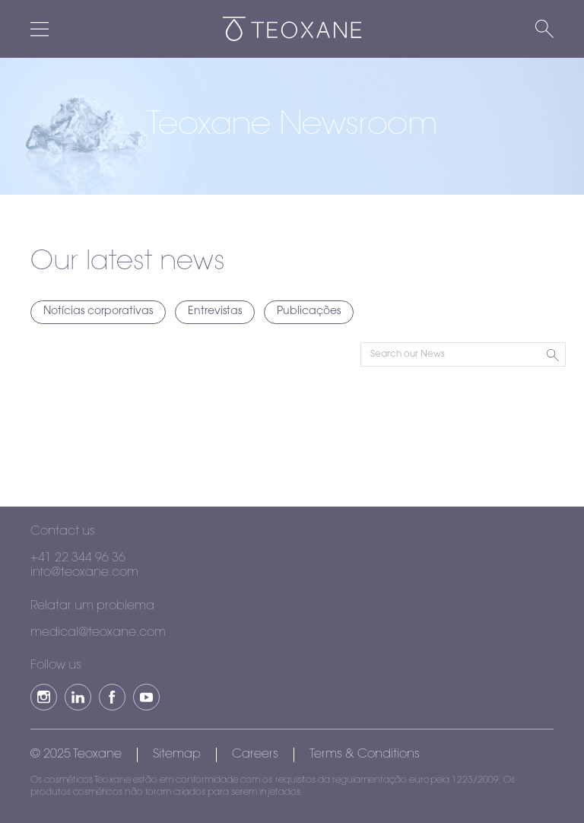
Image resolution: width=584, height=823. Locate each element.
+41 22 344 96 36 (77, 558)
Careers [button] (255, 754)
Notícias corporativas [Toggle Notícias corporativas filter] (98, 312)
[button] (43, 697)
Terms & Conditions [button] (364, 754)
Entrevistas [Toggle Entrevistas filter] (215, 312)
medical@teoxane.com (98, 633)
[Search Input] (463, 354)
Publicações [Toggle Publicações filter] (309, 312)
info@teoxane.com (84, 573)
